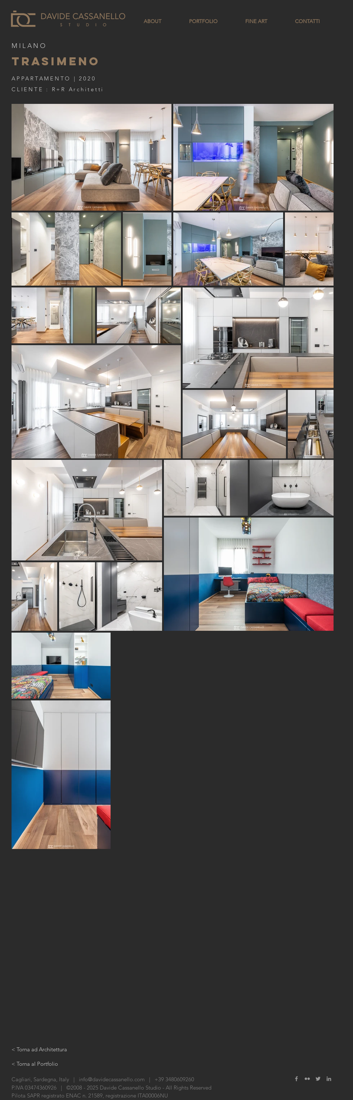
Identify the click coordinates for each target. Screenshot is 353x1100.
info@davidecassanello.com (112, 1079)
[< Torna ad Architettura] (39, 1049)
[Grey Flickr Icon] (307, 1078)
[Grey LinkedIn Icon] (329, 1078)
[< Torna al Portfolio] (35, 1063)
